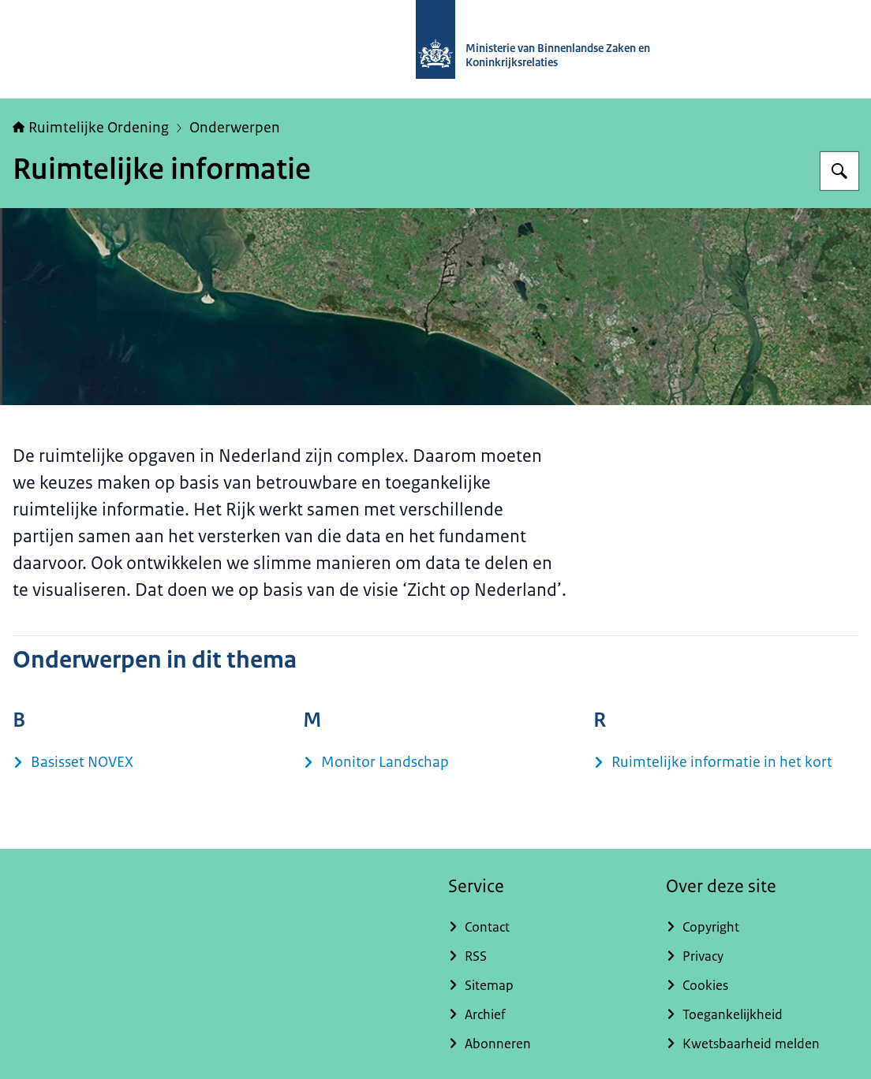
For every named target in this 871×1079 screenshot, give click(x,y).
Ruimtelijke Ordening (91, 127)
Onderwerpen (234, 127)
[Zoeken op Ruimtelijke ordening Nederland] (839, 171)
